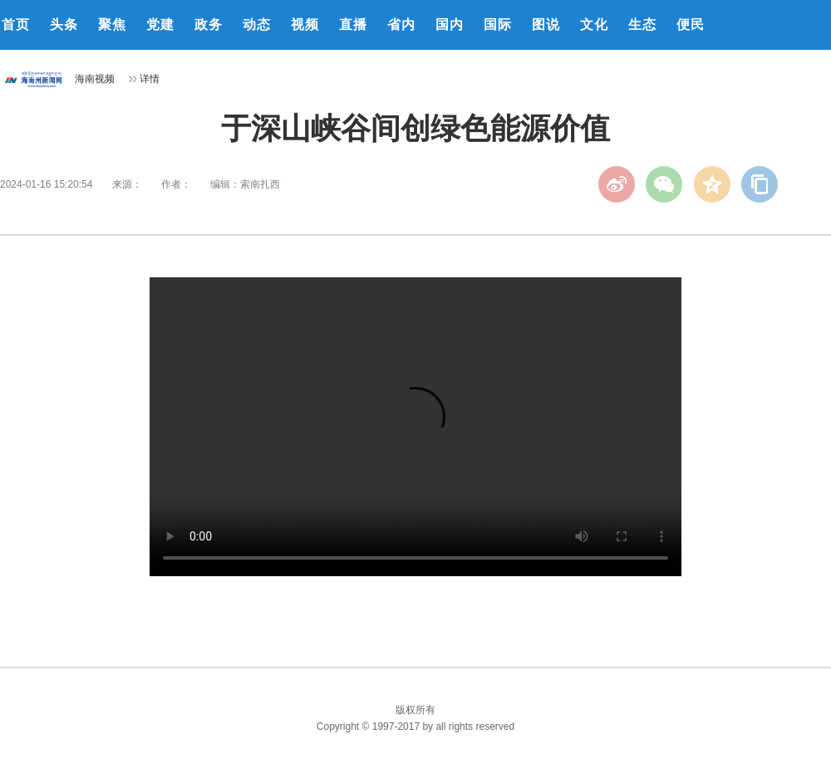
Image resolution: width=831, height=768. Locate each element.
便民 (690, 24)
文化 (594, 24)
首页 (16, 24)
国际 (498, 24)
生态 (642, 24)
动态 (257, 24)
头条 (64, 24)
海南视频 (95, 79)
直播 (353, 24)
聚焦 (112, 24)
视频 (305, 24)
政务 (208, 24)
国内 (449, 24)
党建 (160, 24)
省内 (401, 24)
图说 (546, 24)
